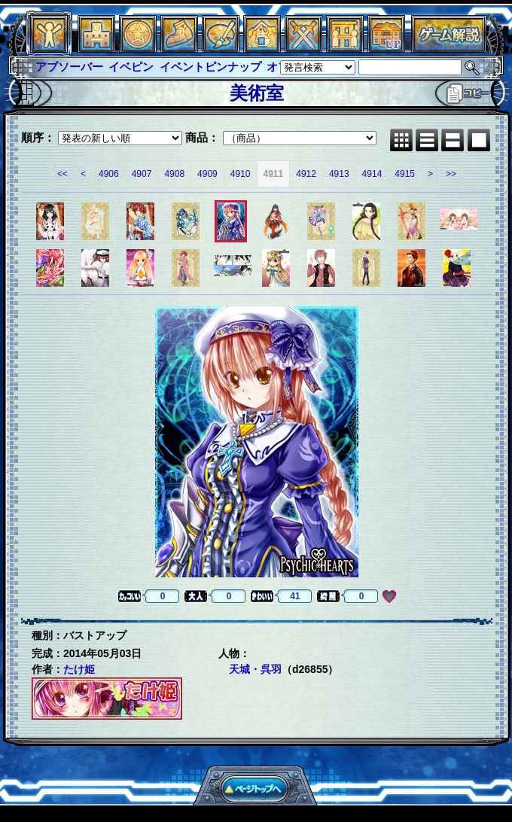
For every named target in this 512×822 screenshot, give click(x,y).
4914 (372, 174)
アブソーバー (69, 66)
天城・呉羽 (255, 669)
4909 (207, 174)
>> (451, 174)
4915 (405, 174)
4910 (240, 174)
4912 (306, 174)
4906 (109, 174)
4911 (274, 174)
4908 (174, 174)
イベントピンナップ (210, 66)
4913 (339, 174)
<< (62, 174)
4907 (142, 174)
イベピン (131, 66)
